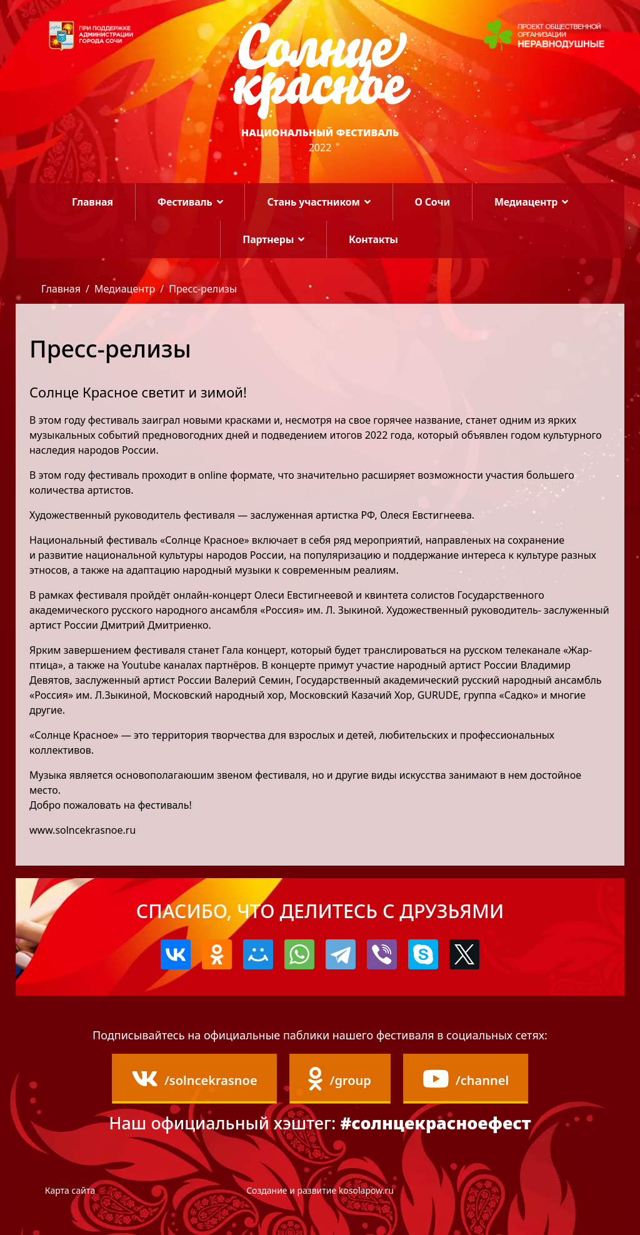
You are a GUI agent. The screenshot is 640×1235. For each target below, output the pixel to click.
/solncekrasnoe (194, 1079)
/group (339, 1079)
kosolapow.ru (366, 1190)
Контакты (373, 239)
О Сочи (432, 202)
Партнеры (268, 239)
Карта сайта (70, 1190)
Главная (92, 202)
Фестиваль (185, 202)
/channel (465, 1079)
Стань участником (313, 202)
